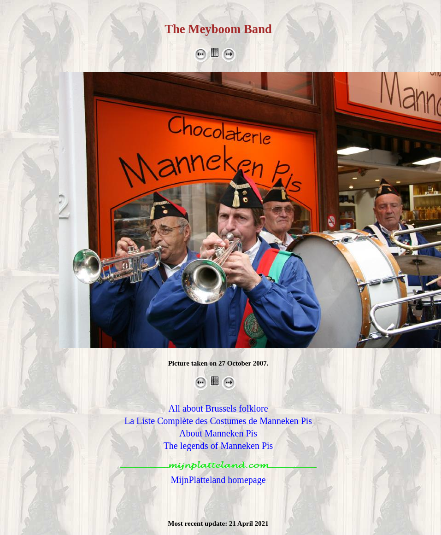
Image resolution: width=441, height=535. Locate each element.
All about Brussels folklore (218, 408)
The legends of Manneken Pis (218, 446)
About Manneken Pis (218, 433)
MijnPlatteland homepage (218, 480)
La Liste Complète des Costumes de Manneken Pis (218, 421)
